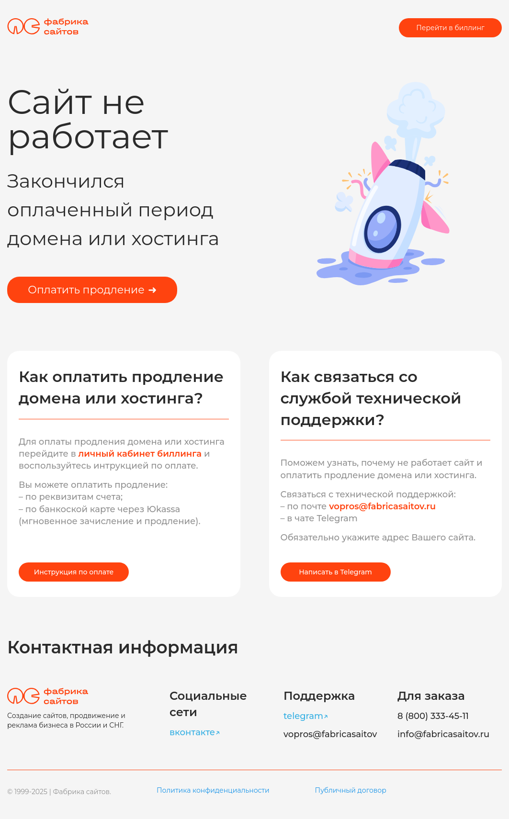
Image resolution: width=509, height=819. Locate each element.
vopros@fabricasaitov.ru (382, 506)
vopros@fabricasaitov (330, 734)
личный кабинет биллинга (141, 454)
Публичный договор (350, 790)
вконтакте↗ (195, 732)
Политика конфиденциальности (213, 790)
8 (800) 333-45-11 (433, 716)
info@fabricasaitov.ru (443, 734)
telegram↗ (305, 716)
